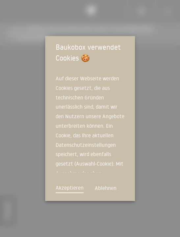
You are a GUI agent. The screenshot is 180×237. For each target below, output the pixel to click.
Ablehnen (105, 188)
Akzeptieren (70, 187)
